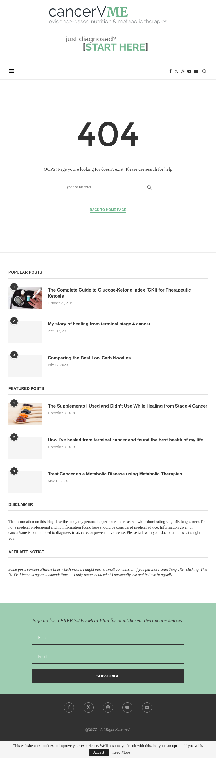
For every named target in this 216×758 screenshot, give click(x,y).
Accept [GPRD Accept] (98, 752)
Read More (121, 752)
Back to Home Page (108, 210)
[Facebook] (171, 71)
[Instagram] (183, 71)
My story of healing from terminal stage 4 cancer (99, 324)
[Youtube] (190, 71)
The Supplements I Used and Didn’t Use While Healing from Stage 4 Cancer (120, 409)
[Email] (196, 71)
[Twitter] (177, 71)
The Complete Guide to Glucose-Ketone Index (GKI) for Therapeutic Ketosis (120, 293)
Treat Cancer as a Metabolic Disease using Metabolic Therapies (115, 474)
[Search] (205, 71)
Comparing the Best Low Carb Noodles (89, 358)
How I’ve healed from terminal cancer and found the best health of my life (126, 440)
